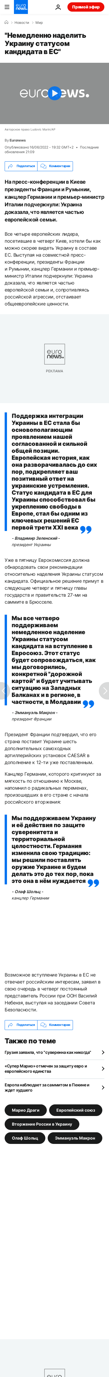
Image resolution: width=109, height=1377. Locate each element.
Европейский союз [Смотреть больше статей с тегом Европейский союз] (75, 1109)
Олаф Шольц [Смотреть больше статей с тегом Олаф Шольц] (25, 1137)
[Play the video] (54, 93)
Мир (39, 22)
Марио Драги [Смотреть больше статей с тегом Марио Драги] (26, 1109)
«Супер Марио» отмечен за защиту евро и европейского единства (46, 1068)
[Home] (6, 22)
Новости (22, 22)
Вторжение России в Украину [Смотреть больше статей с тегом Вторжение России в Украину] (42, 1123)
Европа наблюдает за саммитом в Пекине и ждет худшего (47, 1087)
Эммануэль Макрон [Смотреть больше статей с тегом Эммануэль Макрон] (75, 1137)
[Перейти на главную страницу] (21, 7)
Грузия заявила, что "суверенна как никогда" (48, 1052)
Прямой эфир (86, 6)
